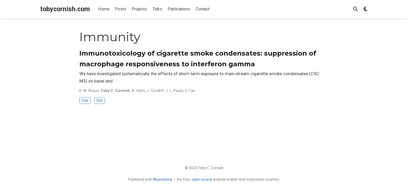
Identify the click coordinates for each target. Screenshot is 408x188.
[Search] (355, 9)
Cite (85, 100)
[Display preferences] (365, 9)
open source (202, 179)
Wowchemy (162, 179)
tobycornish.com (65, 9)
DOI (99, 100)
